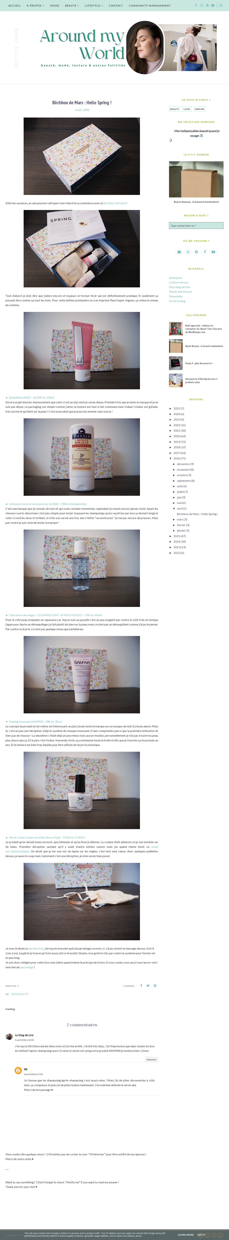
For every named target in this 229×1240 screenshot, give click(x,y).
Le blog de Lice (24, 1035)
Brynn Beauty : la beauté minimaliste (196, 201)
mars (180, 519)
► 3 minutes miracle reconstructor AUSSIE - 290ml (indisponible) (46, 504)
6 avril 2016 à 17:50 (33, 1074)
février (181, 525)
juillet (180, 491)
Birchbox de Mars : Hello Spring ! (197, 514)
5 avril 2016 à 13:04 (24, 1040)
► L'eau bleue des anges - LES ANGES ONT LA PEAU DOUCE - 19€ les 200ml (53, 615)
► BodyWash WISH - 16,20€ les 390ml (29, 397)
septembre (184, 480)
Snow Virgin (53, 837)
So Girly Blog (177, 301)
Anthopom (175, 277)
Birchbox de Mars (114, 203)
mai (179, 502)
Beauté (174, 109)
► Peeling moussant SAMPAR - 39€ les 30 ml (33, 721)
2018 (177, 447)
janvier (181, 530)
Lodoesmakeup (178, 282)
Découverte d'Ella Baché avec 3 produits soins (201, 380)
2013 (177, 547)
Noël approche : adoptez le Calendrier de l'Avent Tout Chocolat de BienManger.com (203, 329)
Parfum (199, 109)
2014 (177, 541)
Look (187, 109)
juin (179, 497)
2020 (177, 436)
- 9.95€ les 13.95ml (73, 837)
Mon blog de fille (179, 287)
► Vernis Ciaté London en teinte (25, 837)
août (180, 486)
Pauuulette (175, 296)
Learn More (186, 1234)
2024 (177, 414)
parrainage (27, 967)
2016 (177, 458)
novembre (183, 469)
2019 (177, 441)
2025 (177, 408)
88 (25, 1069)
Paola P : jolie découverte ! (198, 363)
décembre (183, 464)
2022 (177, 425)
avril (179, 508)
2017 (177, 453)
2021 (177, 430)
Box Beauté (20, 994)
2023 (177, 419)
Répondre (151, 1059)
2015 (177, 536)
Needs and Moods (180, 291)
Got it (201, 1234)
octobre (182, 475)
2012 (177, 552)
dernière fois (36, 948)
